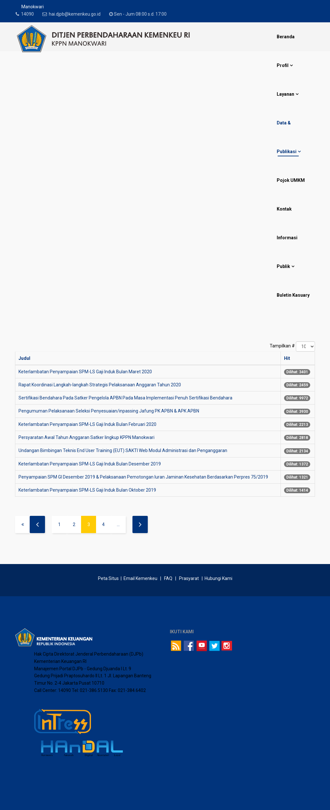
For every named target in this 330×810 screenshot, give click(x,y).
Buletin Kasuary (293, 295)
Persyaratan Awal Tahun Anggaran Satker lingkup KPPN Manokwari (86, 437)
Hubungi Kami (218, 578)
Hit (287, 358)
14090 (29, 14)
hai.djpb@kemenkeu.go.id (78, 14)
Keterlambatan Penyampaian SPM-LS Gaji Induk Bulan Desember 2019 (90, 463)
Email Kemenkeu (140, 578)
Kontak (284, 209)
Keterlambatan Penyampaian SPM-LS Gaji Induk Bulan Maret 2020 (85, 371)
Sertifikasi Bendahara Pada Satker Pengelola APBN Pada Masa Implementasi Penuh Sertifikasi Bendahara (125, 397)
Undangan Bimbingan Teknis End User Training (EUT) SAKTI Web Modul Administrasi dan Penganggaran (123, 450)
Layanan (285, 94)
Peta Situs (109, 578)
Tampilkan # (282, 345)
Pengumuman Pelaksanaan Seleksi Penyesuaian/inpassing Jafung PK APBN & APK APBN (109, 410)
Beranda (286, 36)
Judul (24, 358)
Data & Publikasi (286, 137)
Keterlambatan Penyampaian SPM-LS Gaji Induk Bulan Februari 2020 (87, 424)
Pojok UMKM (291, 180)
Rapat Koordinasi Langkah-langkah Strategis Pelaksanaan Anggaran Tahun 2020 (100, 384)
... (118, 524)
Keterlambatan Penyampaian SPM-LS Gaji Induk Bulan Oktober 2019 (87, 490)
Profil (283, 65)
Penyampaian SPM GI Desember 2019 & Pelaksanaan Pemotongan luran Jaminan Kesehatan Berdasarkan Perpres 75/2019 (143, 476)
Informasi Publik (287, 252)
